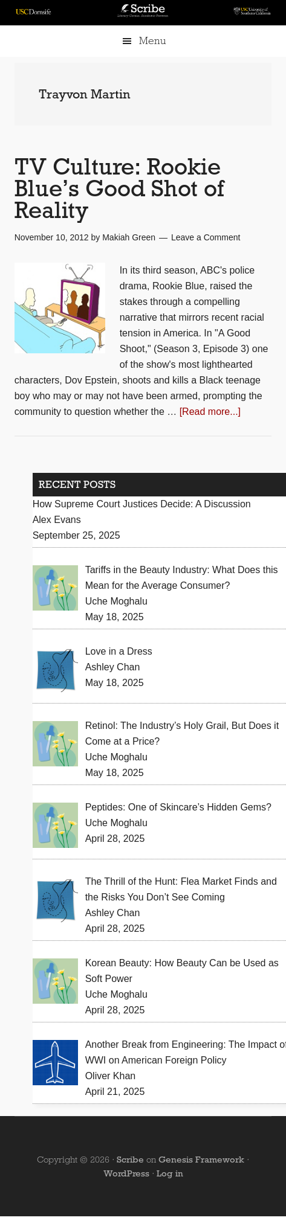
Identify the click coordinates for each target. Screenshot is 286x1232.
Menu (152, 40)
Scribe (130, 1159)
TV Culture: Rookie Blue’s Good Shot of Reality (119, 188)
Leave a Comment (205, 237)
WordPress (126, 1173)
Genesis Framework (201, 1159)
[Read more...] (210, 411)
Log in (170, 1173)
